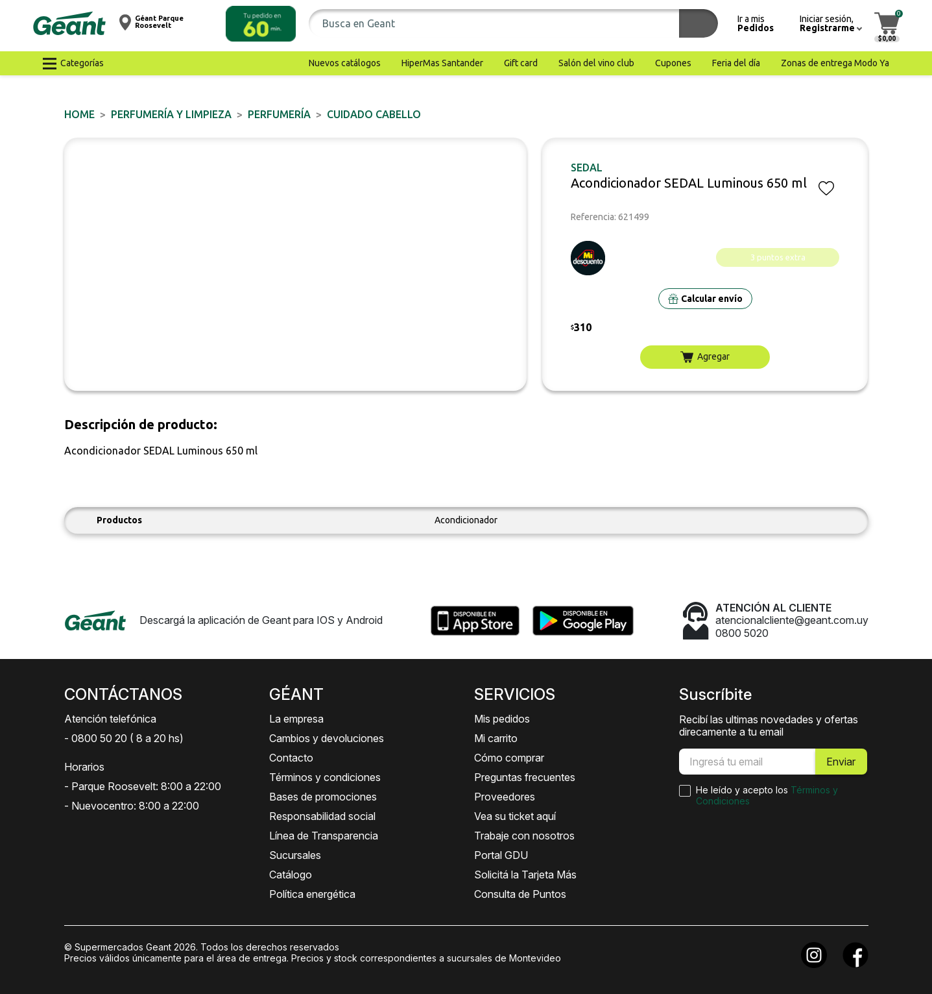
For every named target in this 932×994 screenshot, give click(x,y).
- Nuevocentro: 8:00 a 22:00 (131, 806)
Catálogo (290, 874)
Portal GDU (501, 855)
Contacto (291, 757)
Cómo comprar (509, 757)
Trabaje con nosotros (524, 835)
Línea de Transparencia (323, 835)
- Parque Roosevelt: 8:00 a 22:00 (142, 786)
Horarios (84, 767)
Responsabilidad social (322, 816)
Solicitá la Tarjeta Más (525, 874)
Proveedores (504, 796)
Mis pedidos (502, 719)
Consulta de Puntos (520, 894)
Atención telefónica (110, 719)
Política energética (312, 894)
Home (79, 114)
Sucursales (295, 855)
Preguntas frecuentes (524, 777)
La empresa (296, 719)
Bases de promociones (323, 796)
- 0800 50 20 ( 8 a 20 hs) (124, 738)
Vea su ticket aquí (515, 816)
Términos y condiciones (325, 777)
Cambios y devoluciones (326, 738)
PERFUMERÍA (279, 114)
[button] (261, 24)
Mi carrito (496, 738)
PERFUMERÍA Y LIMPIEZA (171, 114)
